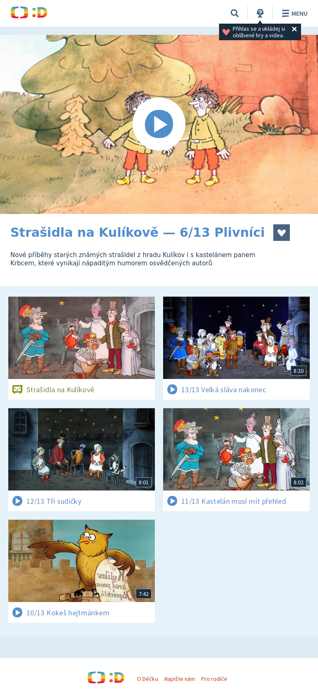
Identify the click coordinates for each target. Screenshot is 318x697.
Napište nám (179, 678)
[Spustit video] (159, 124)
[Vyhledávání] (234, 13)
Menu (293, 13)
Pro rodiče (214, 678)
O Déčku (147, 678)
